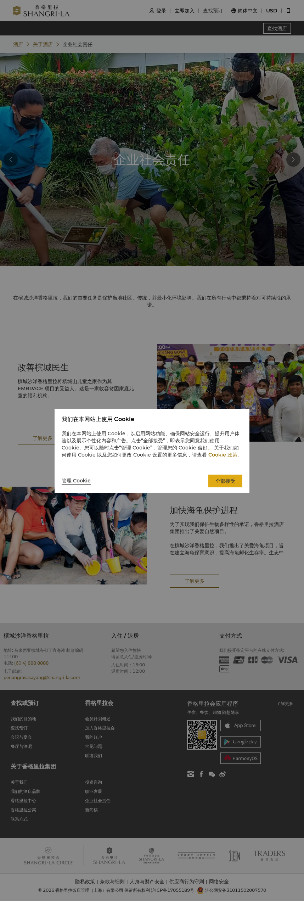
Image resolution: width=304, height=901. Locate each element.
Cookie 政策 (222, 455)
